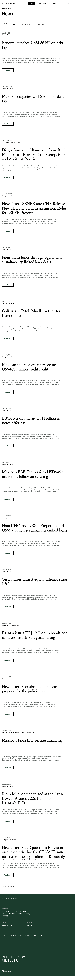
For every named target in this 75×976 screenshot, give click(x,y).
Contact (54, 3)
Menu (31, 3)
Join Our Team (42, 3)
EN (68, 3)
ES (65, 3)
